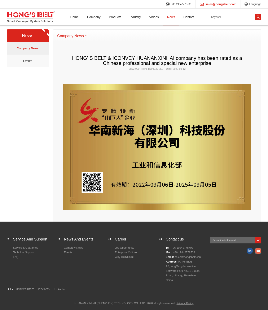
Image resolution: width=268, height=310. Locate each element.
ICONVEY (44, 289)
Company (93, 17)
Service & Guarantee (25, 247)
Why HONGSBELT (126, 257)
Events (27, 61)
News (171, 17)
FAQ (15, 257)
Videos (154, 17)
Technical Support (24, 252)
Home (74, 17)
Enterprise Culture (126, 252)
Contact (188, 17)
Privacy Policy (184, 303)
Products (115, 17)
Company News (28, 48)
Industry (135, 17)
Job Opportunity (124, 247)
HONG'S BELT (25, 289)
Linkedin (59, 289)
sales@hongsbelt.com (188, 257)
